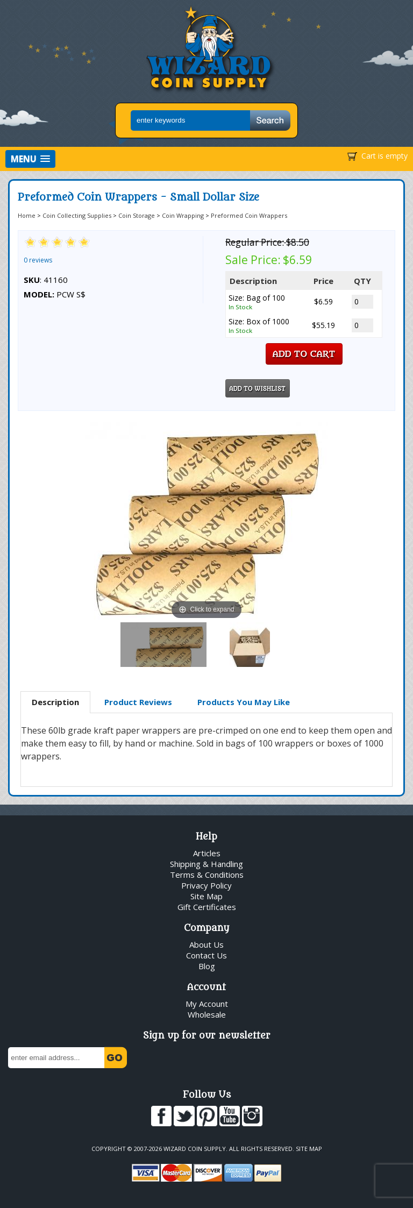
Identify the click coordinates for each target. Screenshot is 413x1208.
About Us (206, 944)
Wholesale (207, 1014)
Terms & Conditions (207, 874)
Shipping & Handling (206, 863)
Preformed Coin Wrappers (249, 215)
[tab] (55, 702)
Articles (206, 853)
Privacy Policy (206, 885)
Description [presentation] (55, 702)
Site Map (206, 896)
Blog (206, 966)
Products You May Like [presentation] (243, 702)
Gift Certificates (206, 906)
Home (26, 215)
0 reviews (38, 260)
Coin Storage (136, 215)
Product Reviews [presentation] (138, 702)
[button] (30, 159)
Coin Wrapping (183, 215)
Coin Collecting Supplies (76, 215)
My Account (207, 1003)
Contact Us (206, 955)
